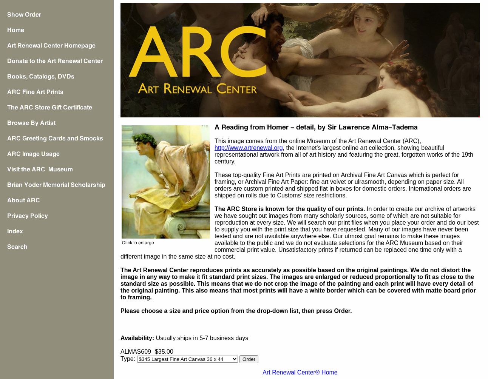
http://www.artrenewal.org (249, 148)
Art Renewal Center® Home (300, 372)
